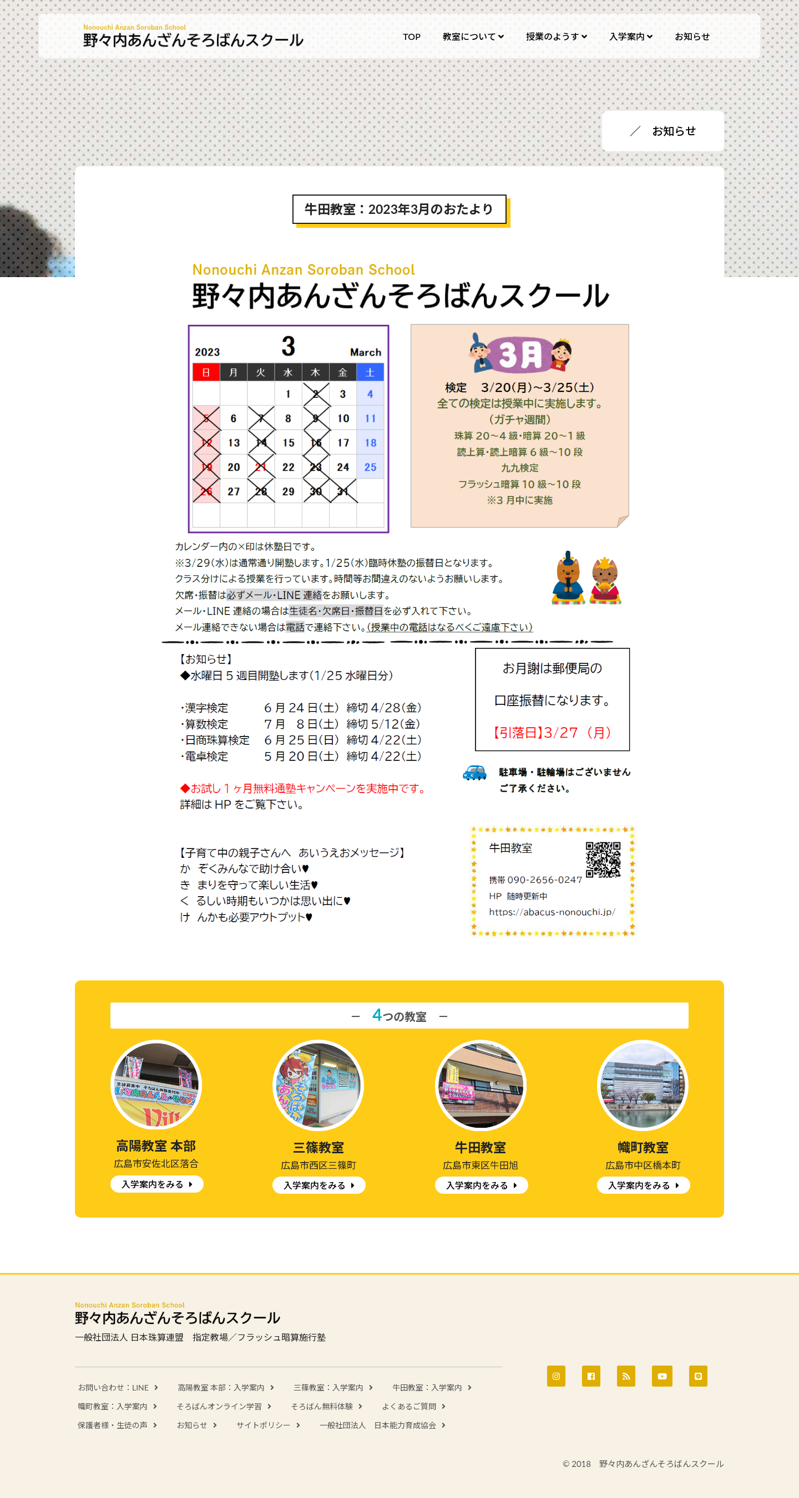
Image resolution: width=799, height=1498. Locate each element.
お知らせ (192, 1425)
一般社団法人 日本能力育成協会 (378, 1425)
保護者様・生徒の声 (113, 1425)
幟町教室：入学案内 (113, 1406)
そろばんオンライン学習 (219, 1406)
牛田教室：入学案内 (427, 1387)
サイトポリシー (263, 1425)
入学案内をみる (153, 1184)
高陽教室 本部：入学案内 (221, 1387)
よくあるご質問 (409, 1406)
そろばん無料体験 (322, 1406)
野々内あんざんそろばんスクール (194, 35)
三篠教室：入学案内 (328, 1387)
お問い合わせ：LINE (113, 1387)
